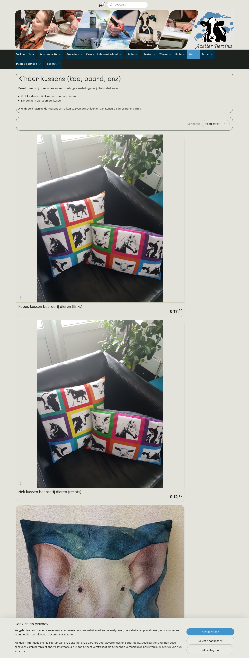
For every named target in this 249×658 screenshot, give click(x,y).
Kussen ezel (138, 328)
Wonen (165, 54)
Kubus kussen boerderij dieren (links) (38, 188)
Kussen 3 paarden (143, 259)
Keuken (149, 54)
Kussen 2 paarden (198, 259)
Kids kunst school (109, 54)
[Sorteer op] (215, 123)
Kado (132, 54)
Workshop (75, 54)
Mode (180, 54)
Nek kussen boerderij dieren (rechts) (91, 188)
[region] (98, 643)
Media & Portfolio (28, 64)
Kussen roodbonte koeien (40, 259)
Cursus (90, 54)
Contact (54, 64)
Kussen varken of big (146, 190)
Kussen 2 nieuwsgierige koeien (93, 257)
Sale (31, 54)
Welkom (21, 54)
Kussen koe (192, 190)
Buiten (207, 54)
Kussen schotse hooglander (206, 328)
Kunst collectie (50, 54)
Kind (193, 54)
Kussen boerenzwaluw (37, 397)
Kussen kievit (84, 328)
